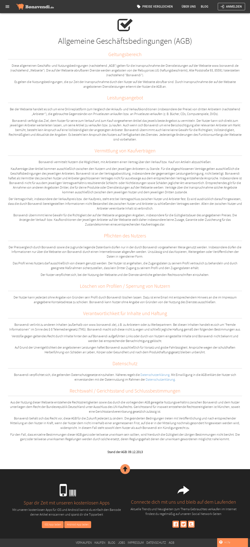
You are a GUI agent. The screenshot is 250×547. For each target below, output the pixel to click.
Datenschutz (156, 543)
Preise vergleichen (155, 6)
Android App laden (77, 524)
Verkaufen (84, 543)
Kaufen (99, 543)
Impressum (136, 543)
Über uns (188, 6)
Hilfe (224, 542)
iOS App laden (53, 524)
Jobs (121, 543)
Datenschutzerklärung (155, 375)
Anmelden (231, 6)
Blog (204, 6)
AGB (171, 543)
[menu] (7, 7)
